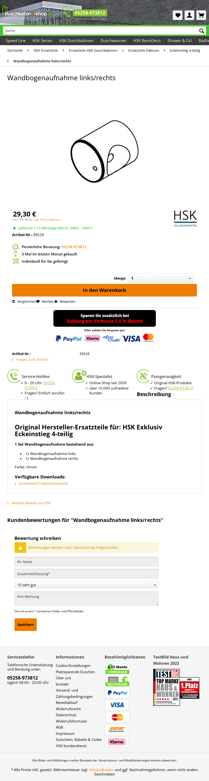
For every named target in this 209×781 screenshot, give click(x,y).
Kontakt (62, 684)
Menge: (120, 278)
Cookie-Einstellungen (73, 665)
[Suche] (104, 30)
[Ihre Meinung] (86, 599)
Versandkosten (101, 769)
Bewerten (64, 301)
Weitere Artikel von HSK (29, 502)
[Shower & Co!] (179, 40)
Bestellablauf (66, 702)
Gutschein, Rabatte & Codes (79, 739)
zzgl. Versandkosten (47, 219)
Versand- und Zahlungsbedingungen (74, 693)
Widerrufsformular (71, 721)
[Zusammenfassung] (86, 574)
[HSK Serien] (42, 40)
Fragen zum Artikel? (30, 359)
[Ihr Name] (86, 561)
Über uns (63, 677)
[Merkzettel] (177, 15)
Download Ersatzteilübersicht (41, 483)
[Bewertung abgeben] (86, 584)
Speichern (25, 624)
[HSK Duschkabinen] (76, 40)
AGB (59, 727)
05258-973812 (90, 13)
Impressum (65, 733)
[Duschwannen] (113, 40)
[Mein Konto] (189, 15)
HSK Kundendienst (71, 745)
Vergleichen (24, 301)
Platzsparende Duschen (75, 671)
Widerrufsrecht (68, 708)
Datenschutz (66, 714)
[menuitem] (177, 15)
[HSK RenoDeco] (147, 40)
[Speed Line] (15, 40)
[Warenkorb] (201, 15)
